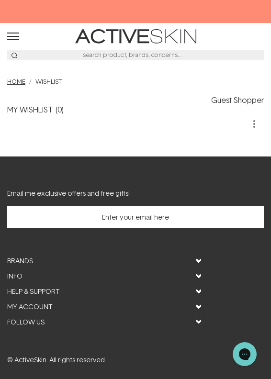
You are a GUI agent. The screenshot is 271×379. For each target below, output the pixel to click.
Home (16, 81)
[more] (254, 124)
